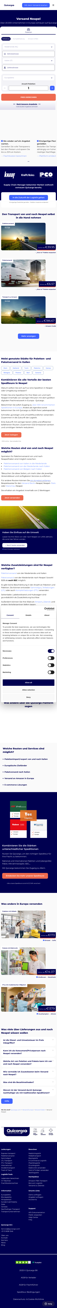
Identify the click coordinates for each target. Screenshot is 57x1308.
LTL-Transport (6, 1161)
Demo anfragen (35, 1195)
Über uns (4, 1235)
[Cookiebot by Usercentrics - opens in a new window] (44, 608)
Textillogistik (34, 1173)
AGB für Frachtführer (28, 1285)
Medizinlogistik (35, 1153)
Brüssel (47, 940)
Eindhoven (42, 977)
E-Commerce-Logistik (37, 1161)
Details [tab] (28, 615)
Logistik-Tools (6, 1174)
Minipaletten (6, 1199)
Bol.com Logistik (35, 1183)
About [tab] (46, 615)
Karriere (4, 1240)
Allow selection (28, 690)
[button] (28, 336)
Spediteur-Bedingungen (28, 1292)
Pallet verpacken (35, 1215)
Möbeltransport (35, 1156)
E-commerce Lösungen (16, 785)
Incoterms (33, 1199)
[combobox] (28, 47)
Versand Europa (27, 1110)
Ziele (3, 1204)
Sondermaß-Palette (9, 1202)
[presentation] (28, 54)
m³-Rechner (6, 1181)
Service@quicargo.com (10, 1229)
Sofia (54, 940)
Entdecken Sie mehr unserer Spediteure (25, 876)
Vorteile (4, 1207)
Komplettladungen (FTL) (27, 590)
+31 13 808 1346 (7, 1231)
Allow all (28, 682)
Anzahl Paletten (28, 84)
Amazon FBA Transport (38, 1181)
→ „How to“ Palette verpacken (45, 252)
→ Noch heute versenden (15, 545)
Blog (3, 1245)
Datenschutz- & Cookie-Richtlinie (28, 1299)
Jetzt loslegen (11, 435)
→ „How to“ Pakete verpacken (45, 289)
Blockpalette (6, 1197)
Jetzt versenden (12, 498)
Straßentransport (8, 1168)
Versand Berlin (28, 483)
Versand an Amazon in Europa (19, 778)
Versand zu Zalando (36, 1186)
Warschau (10, 486)
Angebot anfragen (36, 1197)
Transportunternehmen (10, 1212)
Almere (53, 1014)
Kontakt (4, 1238)
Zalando (47, 602)
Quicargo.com (16, 1110)
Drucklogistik (34, 1165)
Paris (53, 483)
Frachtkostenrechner (9, 1183)
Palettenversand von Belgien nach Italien (23, 469)
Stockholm (52, 977)
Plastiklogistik (34, 1163)
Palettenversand (9, 573)
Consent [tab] (10, 615)
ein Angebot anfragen (40, 480)
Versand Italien (40, 1110)
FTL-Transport (6, 1163)
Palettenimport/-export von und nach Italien (26, 759)
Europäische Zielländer (16, 765)
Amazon (39, 602)
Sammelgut (36, 587)
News (3, 1243)
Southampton (44, 1014)
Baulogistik (33, 1158)
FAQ (30, 1220)
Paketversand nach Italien (17, 772)
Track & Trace (6, 1170)
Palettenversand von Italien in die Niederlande (25, 463)
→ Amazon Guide (50, 326)
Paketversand (7, 578)
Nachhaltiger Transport (10, 1209)
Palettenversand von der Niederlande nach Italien (27, 466)
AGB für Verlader (28, 1277)
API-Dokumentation (37, 1212)
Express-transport (8, 1153)
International (6, 1165)
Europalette (6, 1195)
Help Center (33, 1217)
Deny (28, 697)
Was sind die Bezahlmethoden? (18, 1082)
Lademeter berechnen (10, 1178)
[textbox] (29, 47)
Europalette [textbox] (9, 78)
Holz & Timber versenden (39, 1170)
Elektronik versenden (37, 1168)
